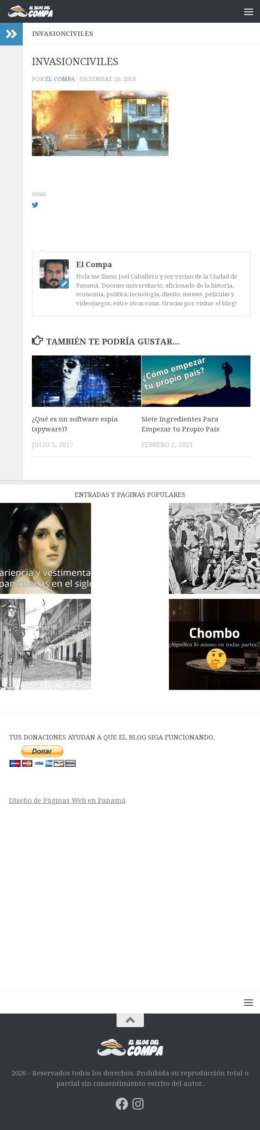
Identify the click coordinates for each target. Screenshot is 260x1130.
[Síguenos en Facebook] (122, 1104)
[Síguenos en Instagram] (138, 1104)
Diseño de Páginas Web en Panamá (67, 800)
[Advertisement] (130, 894)
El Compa (60, 79)
